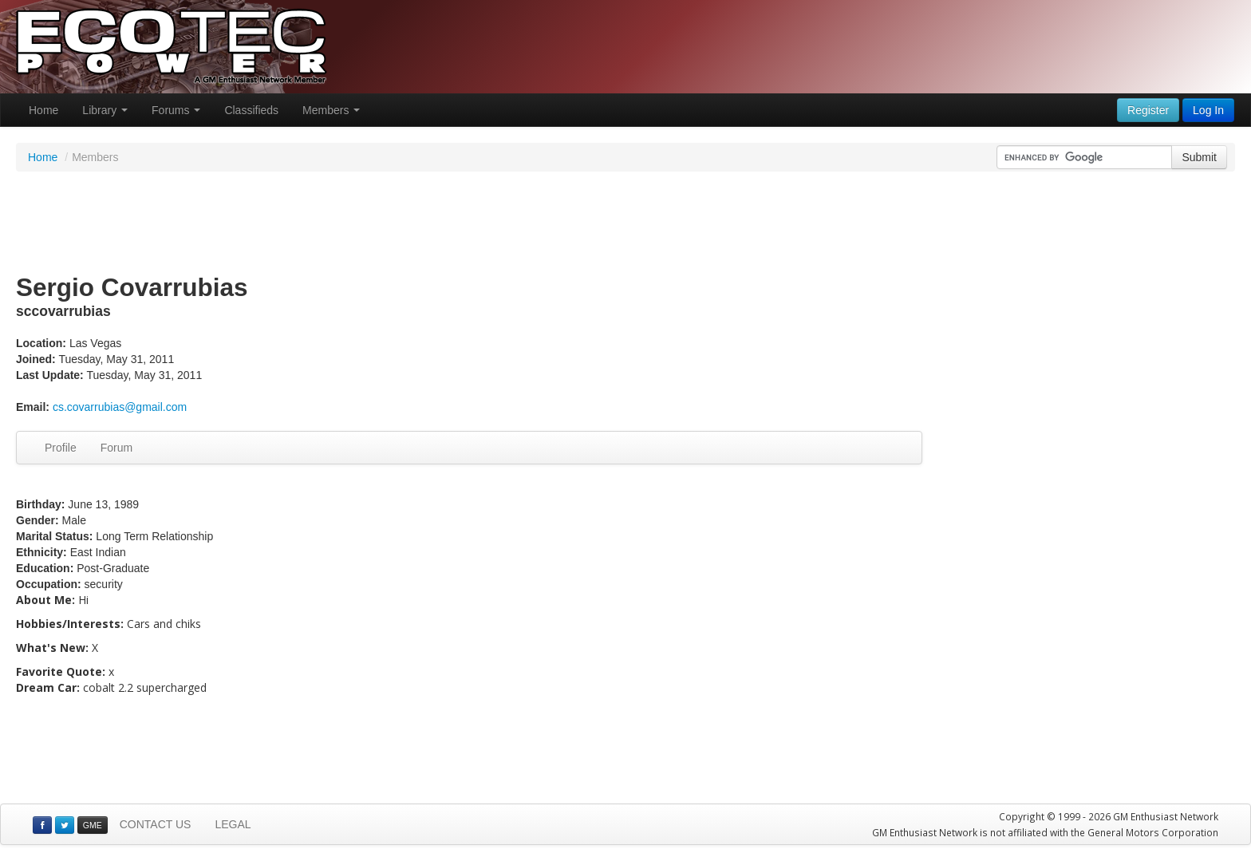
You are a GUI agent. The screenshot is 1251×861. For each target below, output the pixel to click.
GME (92, 825)
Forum (116, 447)
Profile (61, 447)
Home (43, 110)
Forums (176, 110)
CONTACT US (155, 824)
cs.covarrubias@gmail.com (120, 407)
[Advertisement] (625, 223)
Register (1148, 110)
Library (105, 110)
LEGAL (233, 824)
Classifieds (251, 110)
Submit (1199, 157)
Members (331, 110)
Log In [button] (1208, 110)
